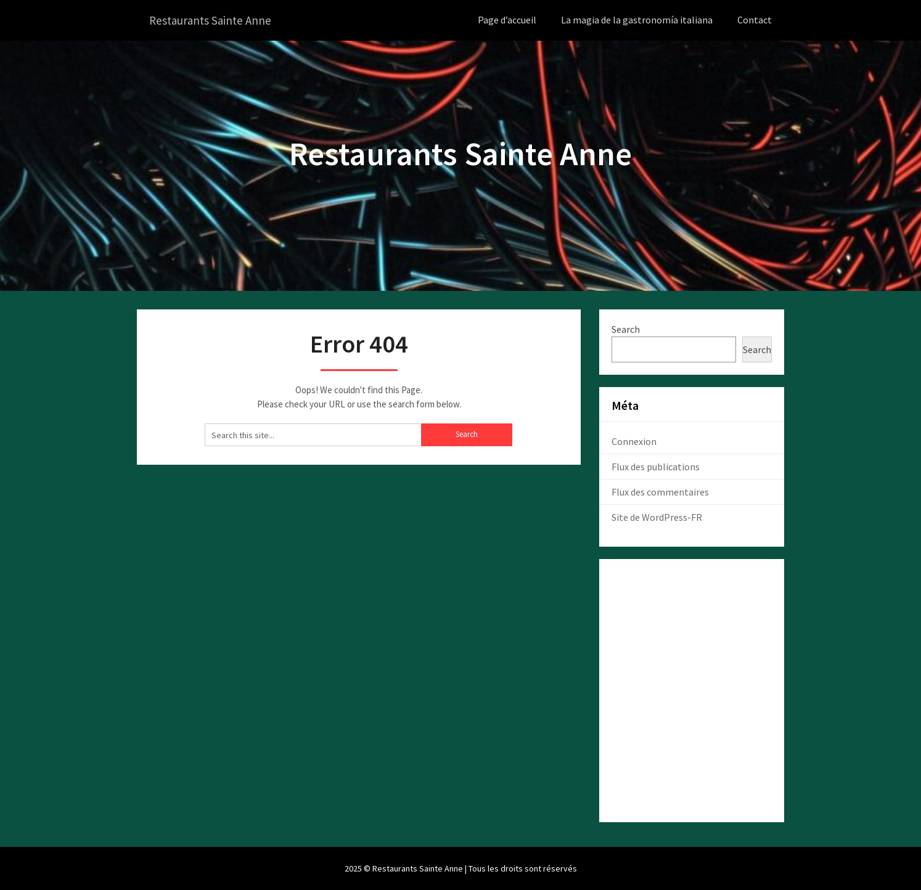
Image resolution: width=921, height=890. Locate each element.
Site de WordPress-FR (657, 516)
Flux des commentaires (660, 491)
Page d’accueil (507, 20)
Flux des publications (656, 466)
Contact (754, 20)
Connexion (634, 441)
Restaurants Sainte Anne (212, 20)
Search (626, 328)
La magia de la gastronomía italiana (637, 20)
